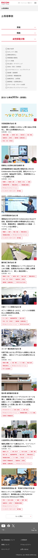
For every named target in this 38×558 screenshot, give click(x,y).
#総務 (29, 181)
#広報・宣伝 (25, 409)
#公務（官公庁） (15, 451)
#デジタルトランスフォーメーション (9, 187)
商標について (5, 544)
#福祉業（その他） (21, 181)
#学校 (3, 500)
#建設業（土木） (5, 451)
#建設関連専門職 (13, 318)
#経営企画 (22, 134)
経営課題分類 (18, 39)
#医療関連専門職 (5, 184)
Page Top (34, 530)
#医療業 (4, 181)
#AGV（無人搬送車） (6, 368)
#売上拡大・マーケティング (26, 457)
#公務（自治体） (17, 409)
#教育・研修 (33, 451)
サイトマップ (5, 549)
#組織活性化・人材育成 (7, 137)
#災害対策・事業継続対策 (7, 415)
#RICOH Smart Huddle (21, 282)
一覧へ (3, 530)
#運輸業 (4, 231)
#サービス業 (4, 318)
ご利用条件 (23, 540)
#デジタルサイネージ (6, 409)
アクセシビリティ (25, 544)
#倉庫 (9, 231)
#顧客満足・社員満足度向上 (20, 137)
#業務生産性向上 (15, 184)
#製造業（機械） (5, 134)
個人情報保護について (8, 540)
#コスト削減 (21, 362)
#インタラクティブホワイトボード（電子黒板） (12, 190)
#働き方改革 (23, 276)
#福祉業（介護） (11, 181)
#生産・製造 (29, 134)
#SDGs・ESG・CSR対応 (7, 140)
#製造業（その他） (6, 276)
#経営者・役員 (15, 134)
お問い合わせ (24, 549)
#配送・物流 (15, 231)
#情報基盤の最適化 (25, 184)
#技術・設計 (4, 454)
